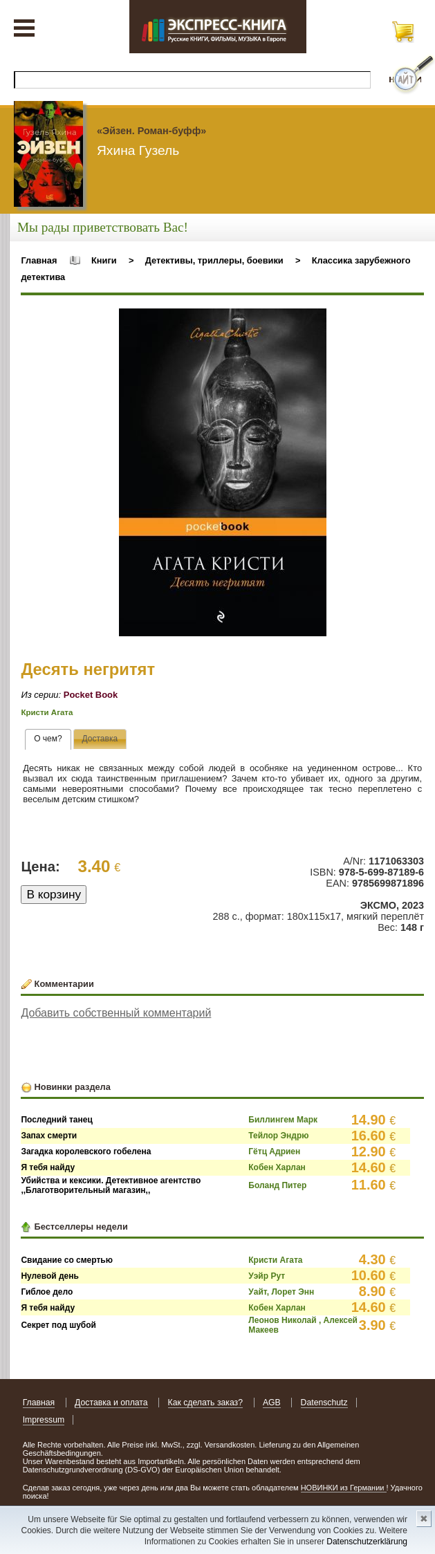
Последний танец (56, 1120)
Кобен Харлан (277, 1167)
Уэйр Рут (266, 1276)
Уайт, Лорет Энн (281, 1292)
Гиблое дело (47, 1292)
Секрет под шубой (58, 1325)
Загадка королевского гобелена (86, 1151)
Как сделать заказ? (205, 1402)
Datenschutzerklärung (366, 1541)
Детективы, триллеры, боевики (214, 260)
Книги (104, 260)
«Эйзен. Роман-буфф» (151, 130)
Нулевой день (50, 1276)
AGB (272, 1402)
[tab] (48, 739)
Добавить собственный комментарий (116, 1013)
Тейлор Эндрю (278, 1135)
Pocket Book (91, 695)
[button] (314, 321)
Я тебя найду (48, 1167)
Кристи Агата (47, 712)
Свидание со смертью (67, 1260)
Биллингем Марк (282, 1120)
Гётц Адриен (274, 1151)
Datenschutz (324, 1402)
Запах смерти (49, 1135)
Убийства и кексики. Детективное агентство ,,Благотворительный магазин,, (111, 1185)
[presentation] (48, 739)
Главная (39, 260)
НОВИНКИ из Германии (344, 1487)
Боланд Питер (277, 1185)
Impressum (44, 1420)
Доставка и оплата (111, 1402)
